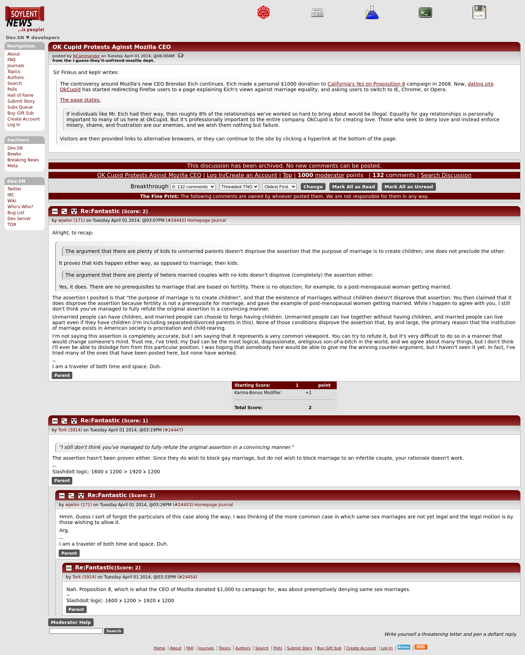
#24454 (187, 577)
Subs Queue (20, 107)
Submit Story (21, 101)
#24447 (173, 430)
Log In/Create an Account (242, 175)
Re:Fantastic (100, 211)
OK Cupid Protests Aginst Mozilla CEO (111, 47)
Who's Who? (20, 206)
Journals (15, 65)
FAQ (11, 59)
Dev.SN (25, 19)
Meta (12, 165)
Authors (15, 77)
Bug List (15, 212)
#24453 (183, 504)
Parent (62, 375)
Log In (13, 124)
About (13, 54)
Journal (218, 220)
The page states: (80, 100)
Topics (13, 71)
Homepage (198, 220)
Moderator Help (71, 622)
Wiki (11, 200)
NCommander (86, 56)
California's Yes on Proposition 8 (366, 84)
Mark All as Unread (409, 186)
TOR (11, 224)
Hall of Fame (20, 95)
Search (14, 83)
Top (287, 175)
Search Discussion (446, 175)
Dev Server (19, 218)
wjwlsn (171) (71, 220)
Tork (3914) (70, 430)
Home (159, 648)
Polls (12, 89)
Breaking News (23, 160)
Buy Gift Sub (20, 113)
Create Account (23, 119)
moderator (329, 175)
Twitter (14, 189)
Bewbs (14, 154)
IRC (10, 194)
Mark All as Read (353, 186)
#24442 (175, 220)
